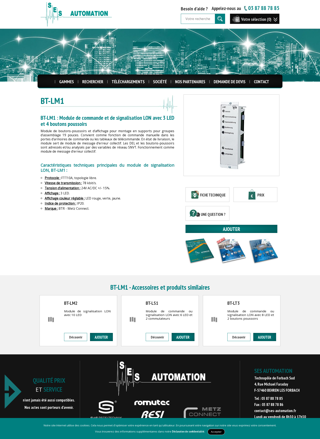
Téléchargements (128, 81)
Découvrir (75, 337)
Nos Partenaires (190, 81)
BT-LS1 (152, 303)
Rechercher (92, 81)
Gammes (66, 81)
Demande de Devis (230, 81)
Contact (261, 81)
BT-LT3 (233, 303)
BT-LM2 (71, 303)
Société (160, 81)
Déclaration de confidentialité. (188, 431)
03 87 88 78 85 (261, 7)
